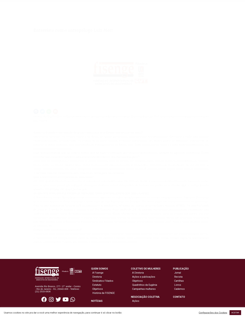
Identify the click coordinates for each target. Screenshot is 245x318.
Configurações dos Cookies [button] (213, 312)
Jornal (177, 272)
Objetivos (97, 288)
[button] (35, 111)
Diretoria (96, 276)
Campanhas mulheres (143, 288)
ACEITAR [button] (235, 312)
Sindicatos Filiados (102, 280)
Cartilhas (179, 280)
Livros (177, 284)
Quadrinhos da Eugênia (144, 284)
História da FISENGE (103, 293)
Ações (135, 300)
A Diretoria (137, 272)
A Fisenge (97, 272)
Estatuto (96, 284)
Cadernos (179, 288)
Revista (178, 276)
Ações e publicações (143, 276)
